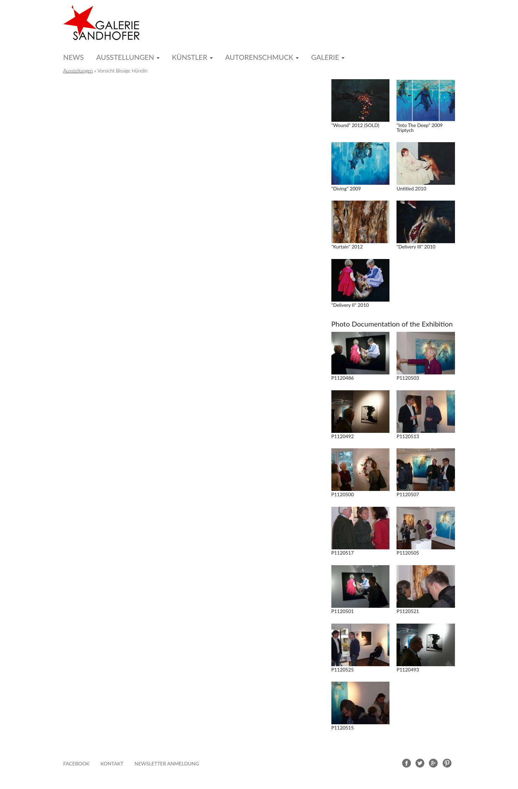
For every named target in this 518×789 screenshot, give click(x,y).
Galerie (325, 57)
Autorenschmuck (259, 57)
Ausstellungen (125, 57)
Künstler (189, 57)
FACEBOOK (76, 763)
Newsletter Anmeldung (167, 763)
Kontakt (112, 763)
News (73, 57)
